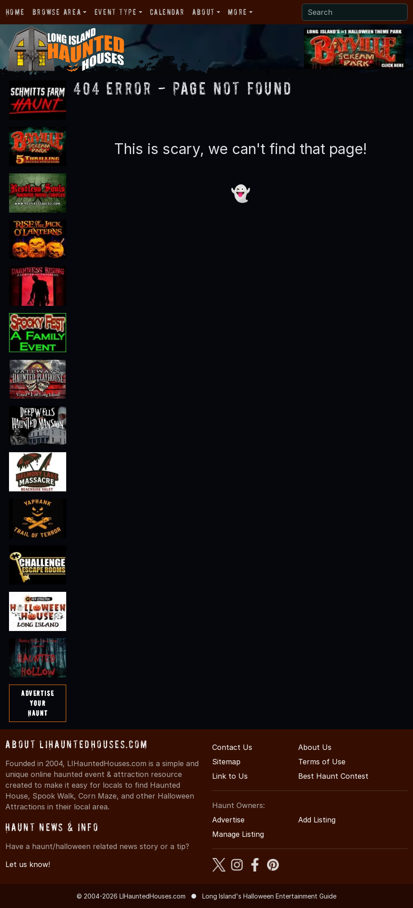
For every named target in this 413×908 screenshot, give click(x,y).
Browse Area (56, 12)
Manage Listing (238, 834)
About (203, 12)
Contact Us (232, 747)
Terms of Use (321, 761)
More (237, 12)
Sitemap (226, 761)
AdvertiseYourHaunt (37, 703)
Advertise (228, 819)
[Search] (355, 12)
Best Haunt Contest (333, 776)
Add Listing (317, 819)
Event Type (116, 12)
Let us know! (27, 864)
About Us (314, 747)
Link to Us (230, 776)
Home (15, 12)
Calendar (167, 12)
